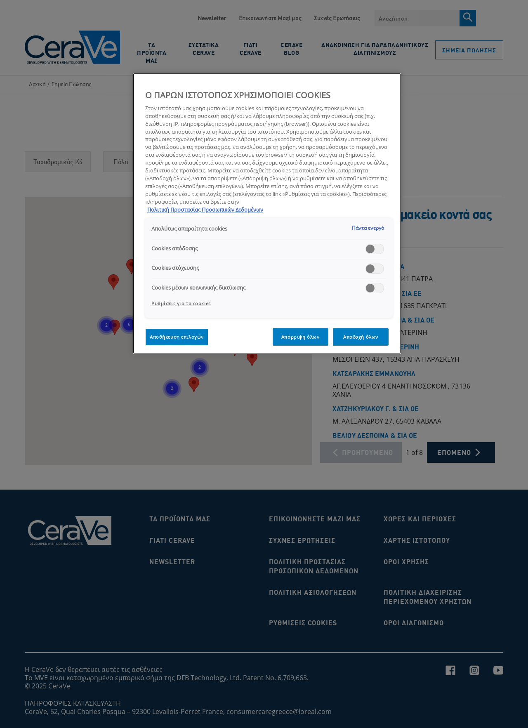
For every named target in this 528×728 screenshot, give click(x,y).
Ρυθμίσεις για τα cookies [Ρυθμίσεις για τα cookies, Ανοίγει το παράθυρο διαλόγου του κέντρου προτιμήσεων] (181, 303)
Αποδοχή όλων (360, 337)
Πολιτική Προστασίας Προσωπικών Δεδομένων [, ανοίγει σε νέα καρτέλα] (205, 209)
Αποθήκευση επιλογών (177, 337)
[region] (267, 213)
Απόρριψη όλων (300, 337)
